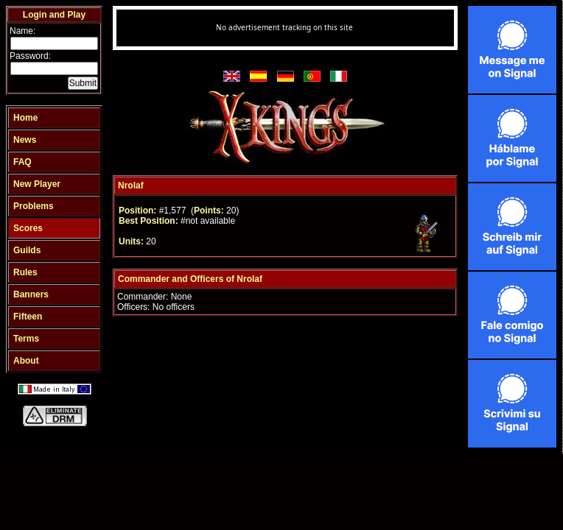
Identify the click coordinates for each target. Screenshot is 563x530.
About (26, 361)
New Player (36, 184)
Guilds (27, 250)
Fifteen (27, 316)
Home (25, 118)
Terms (26, 338)
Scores (28, 228)
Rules (25, 272)
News (24, 140)
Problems (33, 206)
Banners (31, 294)
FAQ (22, 162)
